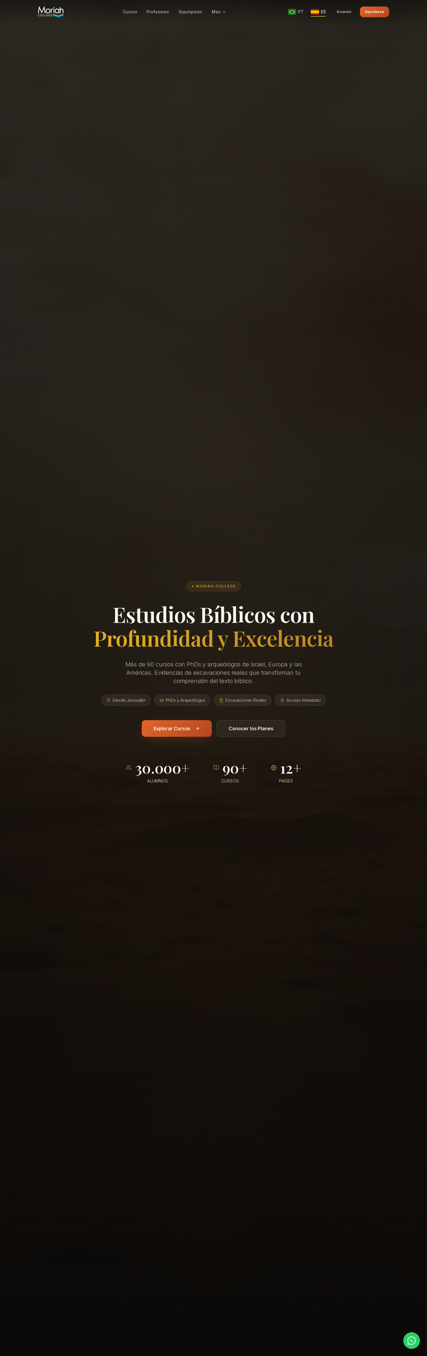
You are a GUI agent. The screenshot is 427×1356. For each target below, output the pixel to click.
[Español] (318, 12)
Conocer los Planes (251, 728)
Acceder (344, 11)
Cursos (130, 11)
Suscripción (190, 11)
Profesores (157, 11)
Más (219, 11)
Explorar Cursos (177, 728)
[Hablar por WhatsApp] (411, 1340)
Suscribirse (374, 11)
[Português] (296, 12)
